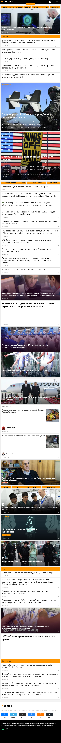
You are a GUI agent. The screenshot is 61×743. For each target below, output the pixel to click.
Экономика (39, 710)
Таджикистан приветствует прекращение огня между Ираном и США (24, 166)
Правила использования (18, 723)
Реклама (27, 723)
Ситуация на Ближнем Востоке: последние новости (28, 158)
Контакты (9, 723)
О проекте (3, 723)
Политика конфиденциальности (48, 723)
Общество (47, 710)
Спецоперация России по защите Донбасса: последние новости (28, 116)
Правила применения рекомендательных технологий (31, 725)
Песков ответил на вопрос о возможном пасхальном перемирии (22, 124)
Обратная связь (49, 725)
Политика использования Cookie (9, 725)
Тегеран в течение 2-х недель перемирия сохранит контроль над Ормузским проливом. (26, 175)
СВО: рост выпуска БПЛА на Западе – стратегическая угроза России (24, 127)
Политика (31, 710)
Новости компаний (34, 723)
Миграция (55, 710)
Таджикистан (5, 710)
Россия (24, 710)
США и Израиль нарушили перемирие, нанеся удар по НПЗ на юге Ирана (25, 163)
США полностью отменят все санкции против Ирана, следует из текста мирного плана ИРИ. (27, 170)
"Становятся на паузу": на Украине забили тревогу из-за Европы (22, 121)
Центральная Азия (15, 710)
